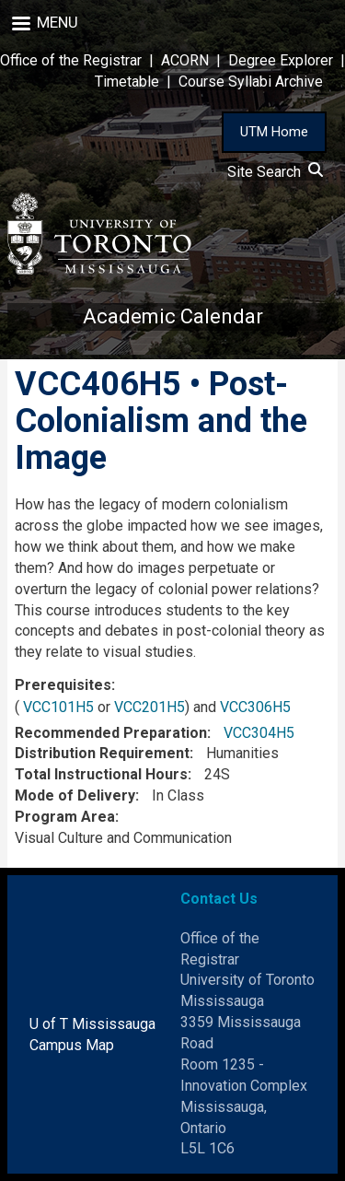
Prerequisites (63, 685)
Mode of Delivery (75, 795)
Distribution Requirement (102, 753)
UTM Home (274, 131)
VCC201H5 (149, 707)
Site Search (275, 172)
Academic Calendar (173, 316)
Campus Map (71, 1045)
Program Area (65, 816)
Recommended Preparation (111, 733)
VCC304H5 (259, 733)
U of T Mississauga (92, 1024)
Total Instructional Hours (101, 774)
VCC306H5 (255, 707)
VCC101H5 (58, 707)
